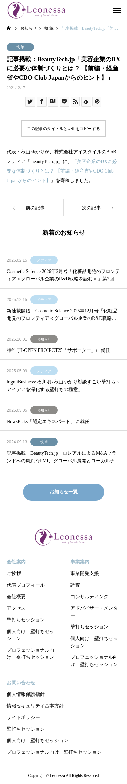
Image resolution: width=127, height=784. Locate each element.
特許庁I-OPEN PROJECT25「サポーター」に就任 (58, 350)
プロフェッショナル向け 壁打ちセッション (30, 654)
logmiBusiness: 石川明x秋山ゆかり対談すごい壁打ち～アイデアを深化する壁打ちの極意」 (63, 385)
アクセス (16, 608)
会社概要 (16, 596)
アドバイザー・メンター (94, 612)
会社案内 (16, 562)
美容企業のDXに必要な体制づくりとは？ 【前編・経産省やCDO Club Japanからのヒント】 (62, 171)
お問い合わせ (21, 682)
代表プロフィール (26, 585)
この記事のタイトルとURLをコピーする (63, 128)
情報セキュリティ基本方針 (35, 705)
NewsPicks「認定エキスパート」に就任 (48, 421)
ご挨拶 (14, 573)
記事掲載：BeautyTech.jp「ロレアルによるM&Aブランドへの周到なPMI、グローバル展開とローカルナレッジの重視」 (63, 458)
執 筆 (20, 47)
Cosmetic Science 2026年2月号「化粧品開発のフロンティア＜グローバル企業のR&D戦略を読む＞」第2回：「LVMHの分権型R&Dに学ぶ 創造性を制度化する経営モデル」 (63, 276)
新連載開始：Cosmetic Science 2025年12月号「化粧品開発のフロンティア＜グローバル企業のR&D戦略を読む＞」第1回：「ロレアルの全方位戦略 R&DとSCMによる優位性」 (63, 315)
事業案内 (79, 562)
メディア (44, 260)
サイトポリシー (23, 717)
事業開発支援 (84, 573)
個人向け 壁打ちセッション (30, 635)
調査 (75, 585)
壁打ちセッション (26, 619)
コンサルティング (89, 596)
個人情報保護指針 (26, 694)
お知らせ (44, 339)
